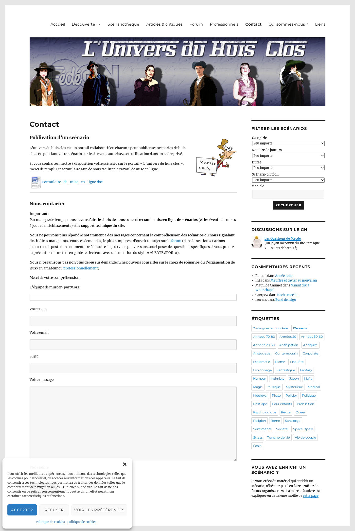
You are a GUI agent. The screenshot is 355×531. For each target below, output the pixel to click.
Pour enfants (282, 404)
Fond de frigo (285, 299)
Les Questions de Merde (283, 238)
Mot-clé (257, 186)
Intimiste (277, 378)
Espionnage (262, 370)
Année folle (283, 276)
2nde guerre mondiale (270, 328)
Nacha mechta (288, 295)
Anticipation (288, 345)
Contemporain (286, 353)
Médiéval (260, 395)
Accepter (22, 510)
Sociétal (282, 429)
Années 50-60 (312, 336)
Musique (274, 387)
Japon (294, 378)
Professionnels (224, 24)
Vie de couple (305, 437)
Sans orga (292, 421)
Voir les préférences (99, 510)
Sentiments (262, 429)
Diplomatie (261, 362)
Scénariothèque (123, 24)
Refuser (54, 510)
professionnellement (80, 268)
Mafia (308, 378)
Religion (259, 421)
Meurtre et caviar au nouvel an (293, 280)
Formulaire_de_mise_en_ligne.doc (66, 182)
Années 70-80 (264, 336)
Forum (196, 24)
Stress (258, 437)
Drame (280, 362)
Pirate (276, 395)
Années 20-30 (264, 345)
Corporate (310, 353)
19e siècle (300, 328)
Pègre (286, 412)
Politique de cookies (50, 522)
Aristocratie (261, 353)
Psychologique (264, 412)
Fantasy (306, 370)
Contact (253, 24)
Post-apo (260, 404)
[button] (124, 464)
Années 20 (288, 336)
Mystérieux (294, 387)
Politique (309, 395)
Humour (259, 378)
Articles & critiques (164, 24)
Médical (314, 387)
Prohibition (305, 404)
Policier (291, 395)
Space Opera (303, 429)
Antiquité (310, 345)
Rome (275, 421)
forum (176, 241)
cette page (311, 495)
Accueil (58, 24)
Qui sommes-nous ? (288, 24)
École (257, 446)
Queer (300, 412)
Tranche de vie (278, 437)
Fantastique (286, 370)
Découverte (83, 24)
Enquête (297, 362)
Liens (320, 24)
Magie (258, 387)
